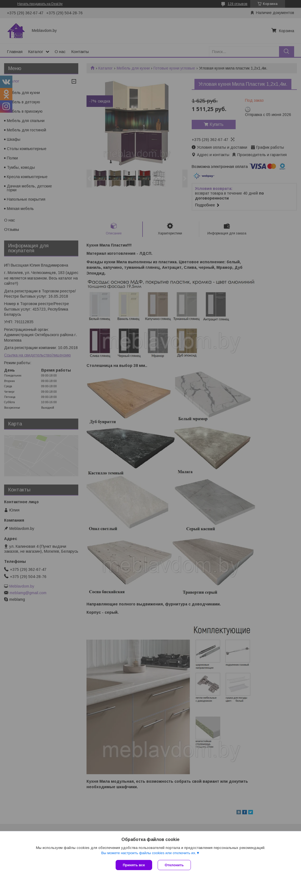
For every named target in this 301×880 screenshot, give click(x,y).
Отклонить (174, 865)
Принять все (134, 865)
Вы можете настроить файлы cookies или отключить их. (148, 853)
